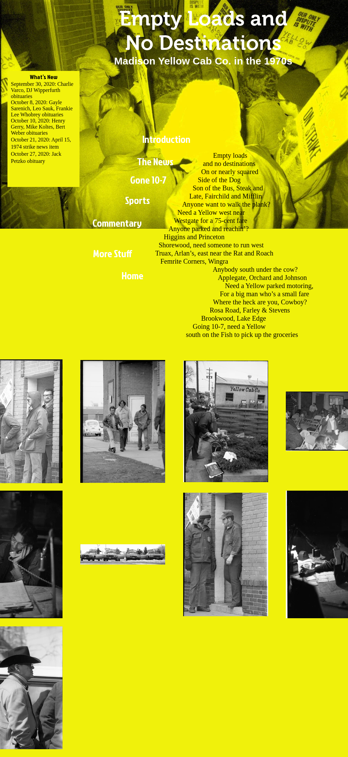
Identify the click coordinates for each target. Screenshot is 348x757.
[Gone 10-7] (148, 180)
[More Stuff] (113, 253)
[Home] (132, 275)
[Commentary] (117, 223)
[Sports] (137, 200)
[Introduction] (166, 139)
